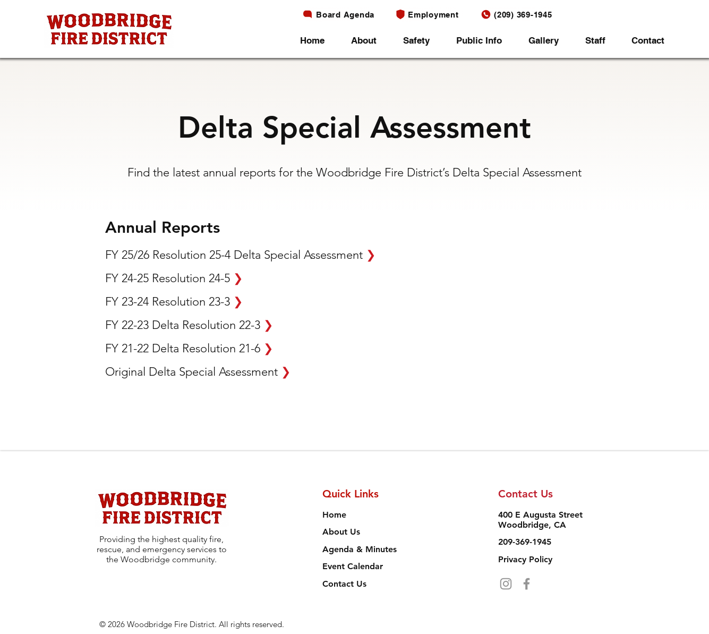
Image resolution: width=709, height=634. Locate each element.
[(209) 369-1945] (519, 14)
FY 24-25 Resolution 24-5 (174, 278)
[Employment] (430, 14)
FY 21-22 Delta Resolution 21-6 (189, 348)
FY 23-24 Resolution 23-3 (174, 301)
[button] (369, 40)
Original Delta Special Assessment (198, 372)
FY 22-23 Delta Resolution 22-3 (189, 325)
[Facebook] (526, 583)
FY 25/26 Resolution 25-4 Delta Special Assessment (240, 255)
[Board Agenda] (341, 14)
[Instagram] (506, 583)
